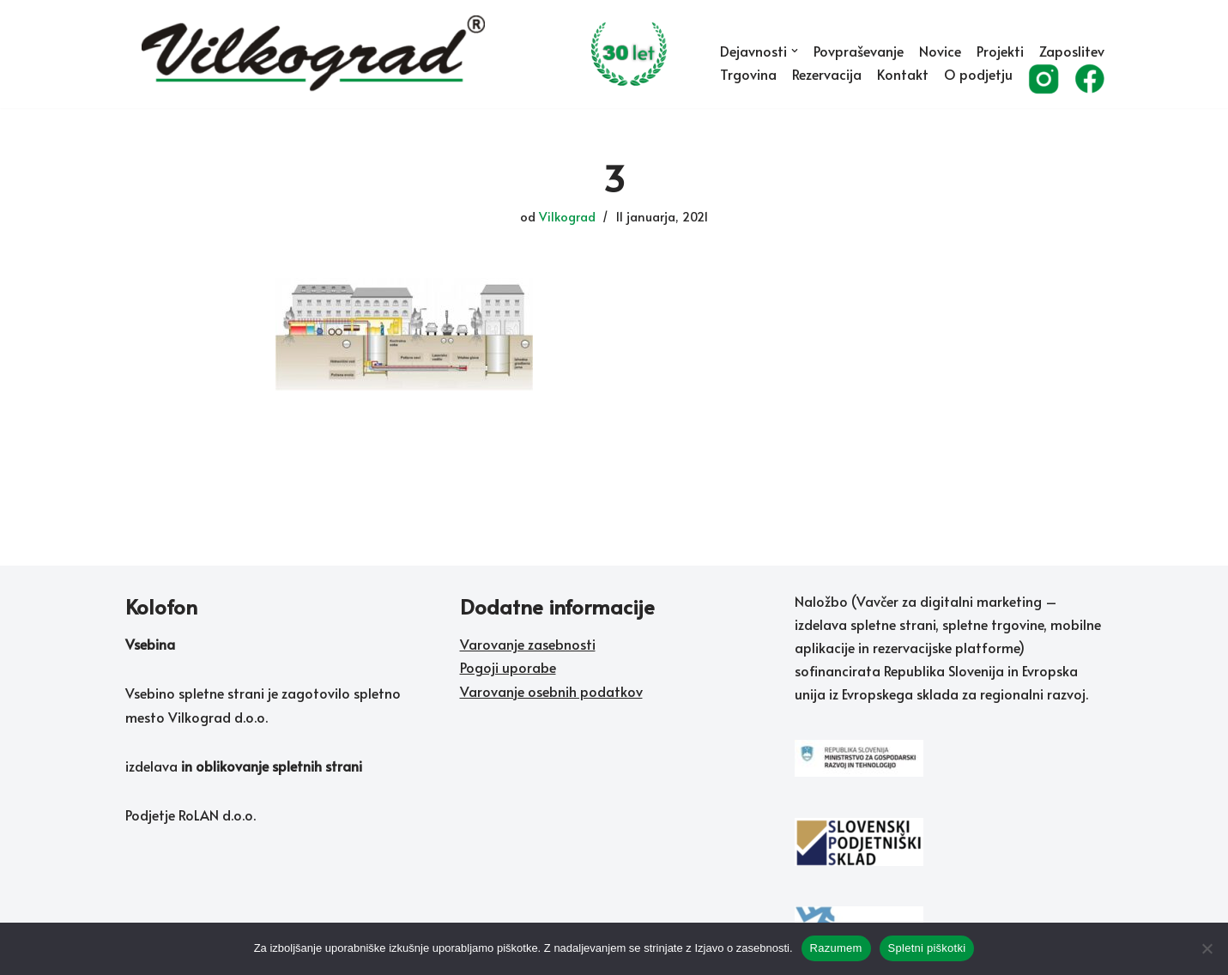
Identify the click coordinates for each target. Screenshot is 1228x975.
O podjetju (978, 73)
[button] (794, 50)
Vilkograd (567, 216)
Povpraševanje (859, 50)
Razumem (836, 948)
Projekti (1000, 50)
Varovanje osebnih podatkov (551, 690)
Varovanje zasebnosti (528, 643)
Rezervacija (827, 73)
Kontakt (903, 73)
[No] (1206, 948)
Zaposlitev (1071, 50)
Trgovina (748, 73)
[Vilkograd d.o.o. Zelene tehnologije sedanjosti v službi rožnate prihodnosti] (416, 54)
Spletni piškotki (927, 948)
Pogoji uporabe (508, 666)
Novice (940, 50)
